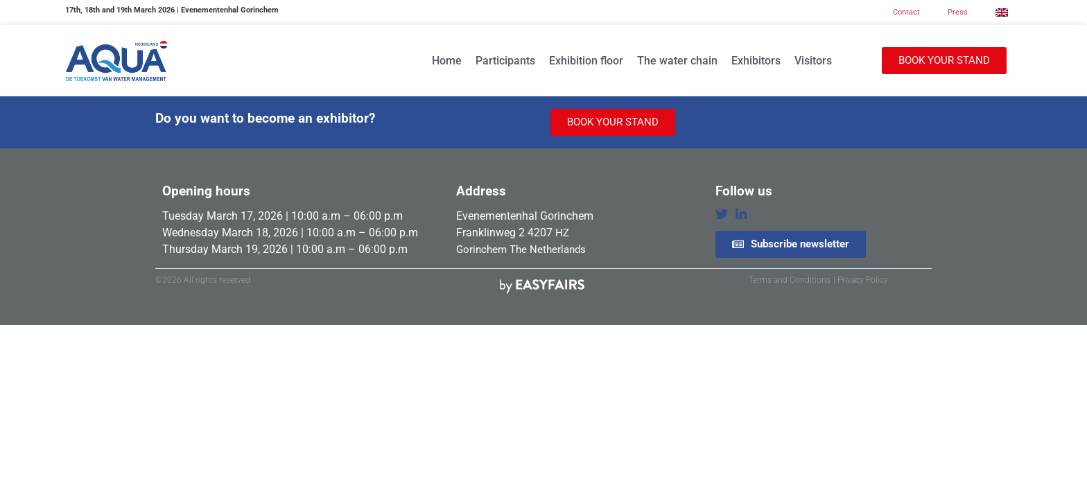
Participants (505, 60)
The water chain (677, 60)
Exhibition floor (586, 60)
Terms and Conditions (790, 280)
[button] (944, 60)
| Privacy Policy (860, 280)
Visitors (813, 60)
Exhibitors (756, 60)
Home (447, 60)
